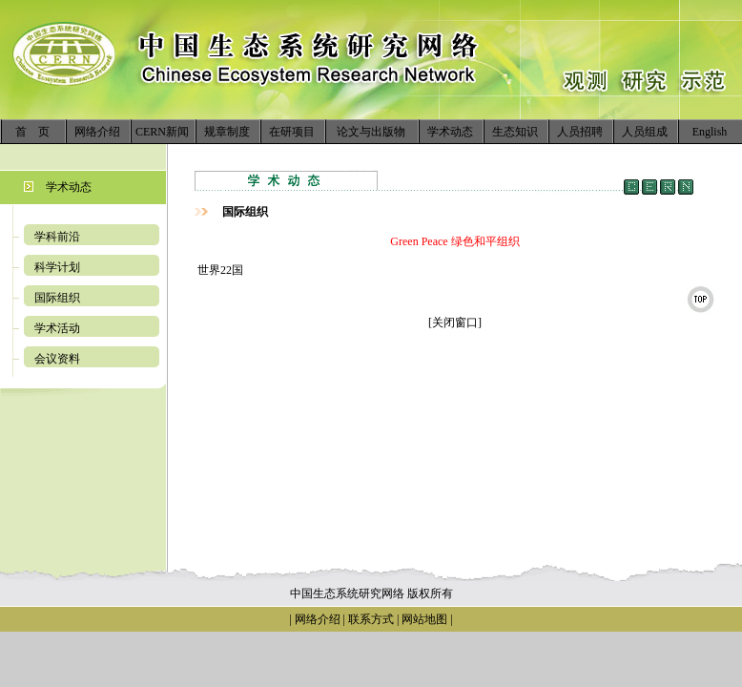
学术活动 (57, 328)
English (710, 131)
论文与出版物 (371, 131)
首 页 (32, 131)
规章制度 (227, 131)
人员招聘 (580, 131)
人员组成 (645, 131)
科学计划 (57, 267)
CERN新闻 (162, 131)
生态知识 (515, 131)
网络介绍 (97, 131)
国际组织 (57, 297)
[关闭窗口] (455, 322)
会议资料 (57, 358)
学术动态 (450, 131)
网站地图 (424, 619)
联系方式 (369, 619)
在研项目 (292, 131)
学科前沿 (57, 236)
